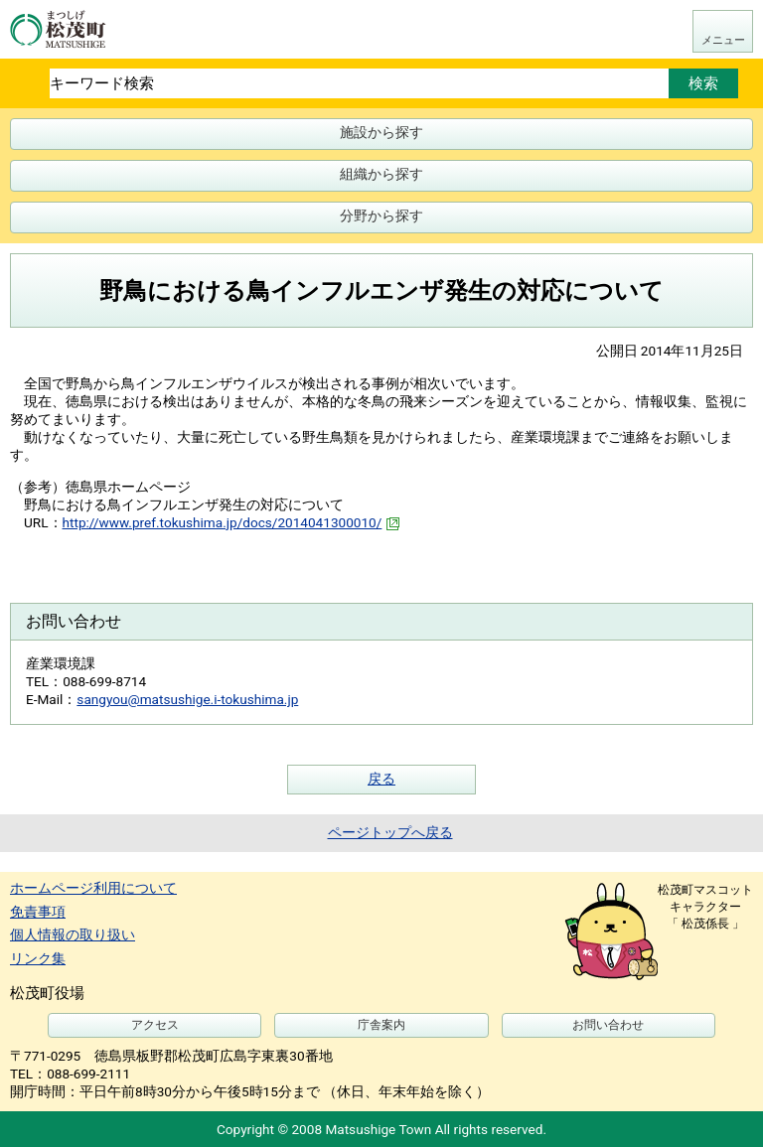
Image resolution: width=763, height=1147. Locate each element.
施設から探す (381, 132)
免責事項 (38, 912)
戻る (381, 779)
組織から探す (381, 174)
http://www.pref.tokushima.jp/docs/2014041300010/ (231, 522)
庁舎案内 (381, 1025)
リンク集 (38, 958)
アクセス (155, 1025)
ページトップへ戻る (390, 832)
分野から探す (381, 215)
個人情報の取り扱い (72, 934)
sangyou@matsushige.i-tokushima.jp (187, 699)
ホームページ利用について (93, 888)
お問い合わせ (608, 1025)
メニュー (723, 40)
